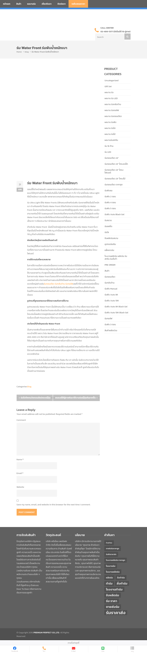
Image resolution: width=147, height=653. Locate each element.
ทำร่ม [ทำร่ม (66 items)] (109, 583)
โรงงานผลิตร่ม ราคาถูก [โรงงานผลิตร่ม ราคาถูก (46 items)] (115, 560)
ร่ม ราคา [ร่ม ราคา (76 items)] (111, 601)
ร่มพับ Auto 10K (112, 300)
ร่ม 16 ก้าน (109, 146)
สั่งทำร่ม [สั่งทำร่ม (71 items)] (122, 583)
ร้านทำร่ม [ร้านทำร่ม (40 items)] (109, 543)
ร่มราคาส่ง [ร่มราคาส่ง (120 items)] (116, 612)
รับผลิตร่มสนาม (111, 238)
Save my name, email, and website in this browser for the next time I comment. (53, 504)
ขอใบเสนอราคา (78, 4)
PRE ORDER (110, 264)
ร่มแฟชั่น (108, 226)
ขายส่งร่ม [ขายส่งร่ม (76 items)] (112, 606)
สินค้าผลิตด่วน (111, 330)
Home (19, 51)
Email (20, 473)
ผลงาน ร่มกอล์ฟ (112, 110)
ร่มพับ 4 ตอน (110, 202)
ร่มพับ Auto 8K (111, 294)
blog (27, 51)
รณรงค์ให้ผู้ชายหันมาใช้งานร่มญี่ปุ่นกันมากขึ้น (76, 397)
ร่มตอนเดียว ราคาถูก (114, 184)
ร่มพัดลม (108, 190)
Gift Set (108, 86)
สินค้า (18, 4)
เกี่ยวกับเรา (47, 4)
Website (20, 487)
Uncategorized (112, 80)
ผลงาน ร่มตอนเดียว (113, 116)
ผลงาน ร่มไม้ (110, 134)
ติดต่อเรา (61, 4)
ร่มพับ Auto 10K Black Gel (116, 312)
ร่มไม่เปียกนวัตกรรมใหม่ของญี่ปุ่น (35, 397)
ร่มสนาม (108, 220)
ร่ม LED (108, 152)
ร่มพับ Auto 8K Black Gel (116, 306)
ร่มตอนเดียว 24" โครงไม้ (115, 178)
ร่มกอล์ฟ (69, 283)
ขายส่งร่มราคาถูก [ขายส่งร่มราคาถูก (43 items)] (112, 548)
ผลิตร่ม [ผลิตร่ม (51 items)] (109, 577)
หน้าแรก (6, 4)
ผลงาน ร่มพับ (110, 122)
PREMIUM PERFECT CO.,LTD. (47, 632)
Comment (21, 420)
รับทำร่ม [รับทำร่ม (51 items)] (121, 577)
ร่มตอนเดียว (49, 283)
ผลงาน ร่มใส (110, 128)
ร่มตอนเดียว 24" (112, 158)
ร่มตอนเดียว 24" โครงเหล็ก (116, 164)
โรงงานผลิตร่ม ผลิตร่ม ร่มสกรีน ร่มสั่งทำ (116, 258)
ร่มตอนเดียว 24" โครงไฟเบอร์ (114, 171)
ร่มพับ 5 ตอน (110, 208)
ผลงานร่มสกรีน (111, 140)
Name (20, 459)
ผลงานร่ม (31, 4)
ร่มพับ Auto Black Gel (114, 214)
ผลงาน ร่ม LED (111, 98)
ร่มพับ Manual (111, 288)
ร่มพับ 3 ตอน (110, 324)
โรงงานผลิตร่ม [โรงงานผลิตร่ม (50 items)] (113, 571)
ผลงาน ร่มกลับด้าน (113, 104)
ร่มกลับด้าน (60, 283)
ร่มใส (107, 232)
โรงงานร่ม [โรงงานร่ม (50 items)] (110, 566)
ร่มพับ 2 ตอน (110, 196)
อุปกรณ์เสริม (110, 244)
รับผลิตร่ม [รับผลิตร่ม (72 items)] (112, 595)
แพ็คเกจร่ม (109, 250)
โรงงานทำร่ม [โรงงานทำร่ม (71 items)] (114, 589)
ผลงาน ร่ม (109, 92)
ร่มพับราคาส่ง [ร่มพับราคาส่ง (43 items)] (111, 554)
